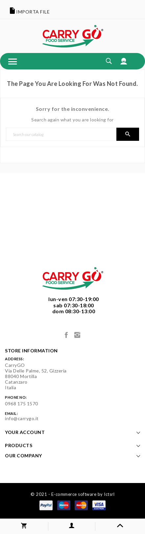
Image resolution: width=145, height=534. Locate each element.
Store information (31, 350)
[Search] (61, 134)
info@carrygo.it (22, 418)
